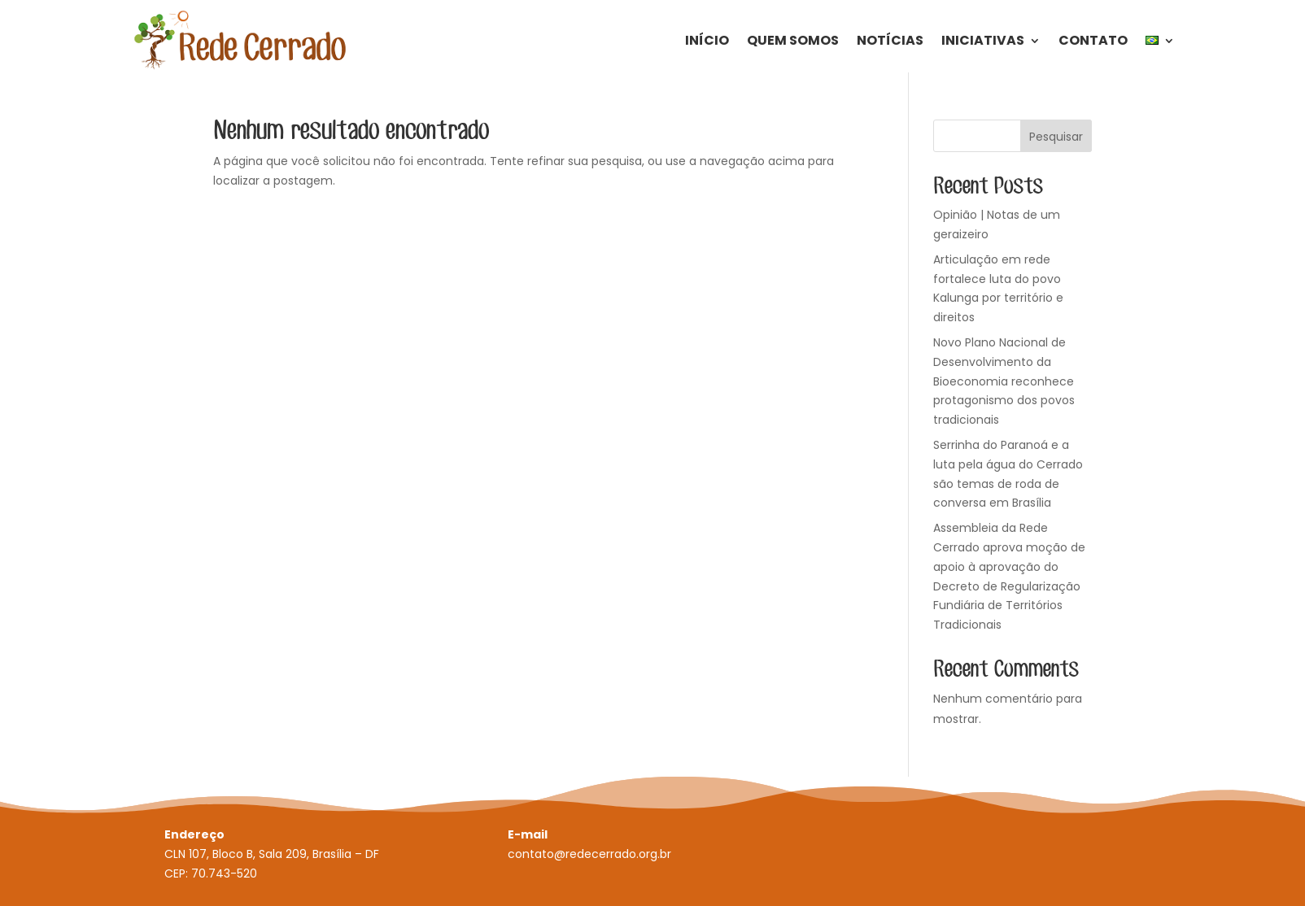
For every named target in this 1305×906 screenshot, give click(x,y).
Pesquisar (1056, 136)
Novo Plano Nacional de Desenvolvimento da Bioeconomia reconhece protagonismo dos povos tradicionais (1004, 381)
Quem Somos (793, 40)
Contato (1093, 40)
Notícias (890, 40)
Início (707, 40)
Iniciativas (982, 40)
